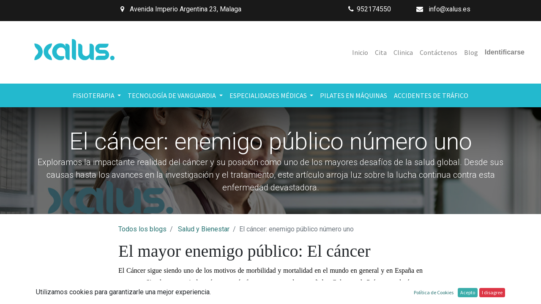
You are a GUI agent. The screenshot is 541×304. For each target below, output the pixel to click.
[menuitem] (360, 52)
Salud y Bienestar (204, 229)
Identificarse (505, 52)
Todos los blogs (142, 229)
